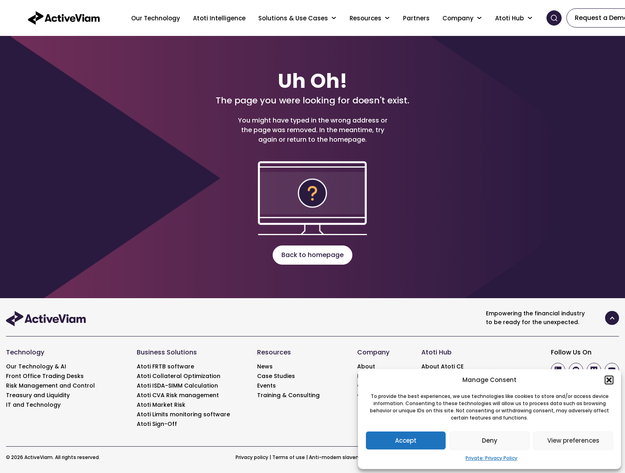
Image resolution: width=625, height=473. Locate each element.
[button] (609, 380)
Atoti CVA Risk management (178, 395)
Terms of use (288, 457)
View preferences (573, 440)
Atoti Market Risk (161, 405)
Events (266, 386)
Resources (365, 18)
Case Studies (276, 376)
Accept (406, 440)
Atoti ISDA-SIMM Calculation (177, 386)
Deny (489, 440)
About (366, 366)
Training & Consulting (288, 395)
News (265, 366)
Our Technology (155, 18)
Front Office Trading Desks (45, 376)
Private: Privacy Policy (491, 458)
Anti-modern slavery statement (349, 457)
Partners (416, 18)
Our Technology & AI (36, 366)
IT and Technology (33, 405)
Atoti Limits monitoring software (183, 414)
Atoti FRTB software (165, 366)
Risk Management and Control (50, 386)
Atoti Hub (509, 18)
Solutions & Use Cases (293, 18)
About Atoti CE (442, 366)
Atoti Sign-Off (157, 424)
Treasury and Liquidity (38, 395)
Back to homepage (312, 254)
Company (458, 18)
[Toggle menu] (334, 18)
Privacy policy (252, 457)
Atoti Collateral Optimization (178, 376)
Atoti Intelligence (219, 18)
